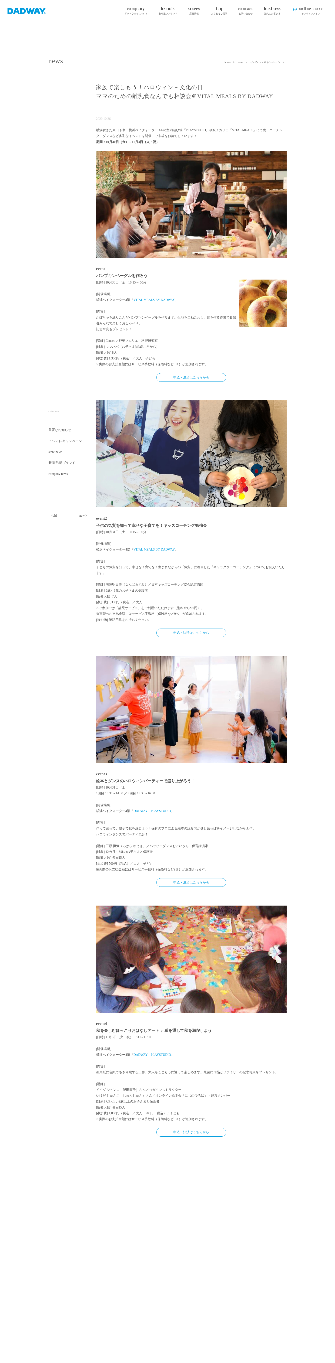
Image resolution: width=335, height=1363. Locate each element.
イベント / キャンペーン (265, 62)
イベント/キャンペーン (65, 441)
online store (311, 11)
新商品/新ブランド (61, 463)
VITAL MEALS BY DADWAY (154, 300)
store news (55, 452)
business (272, 11)
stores (194, 11)
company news (58, 474)
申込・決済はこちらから (191, 377)
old (55, 515)
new (82, 515)
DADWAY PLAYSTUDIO (152, 811)
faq (219, 11)
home (227, 62)
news (240, 62)
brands (168, 11)
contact (245, 11)
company (136, 11)
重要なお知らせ (59, 430)
